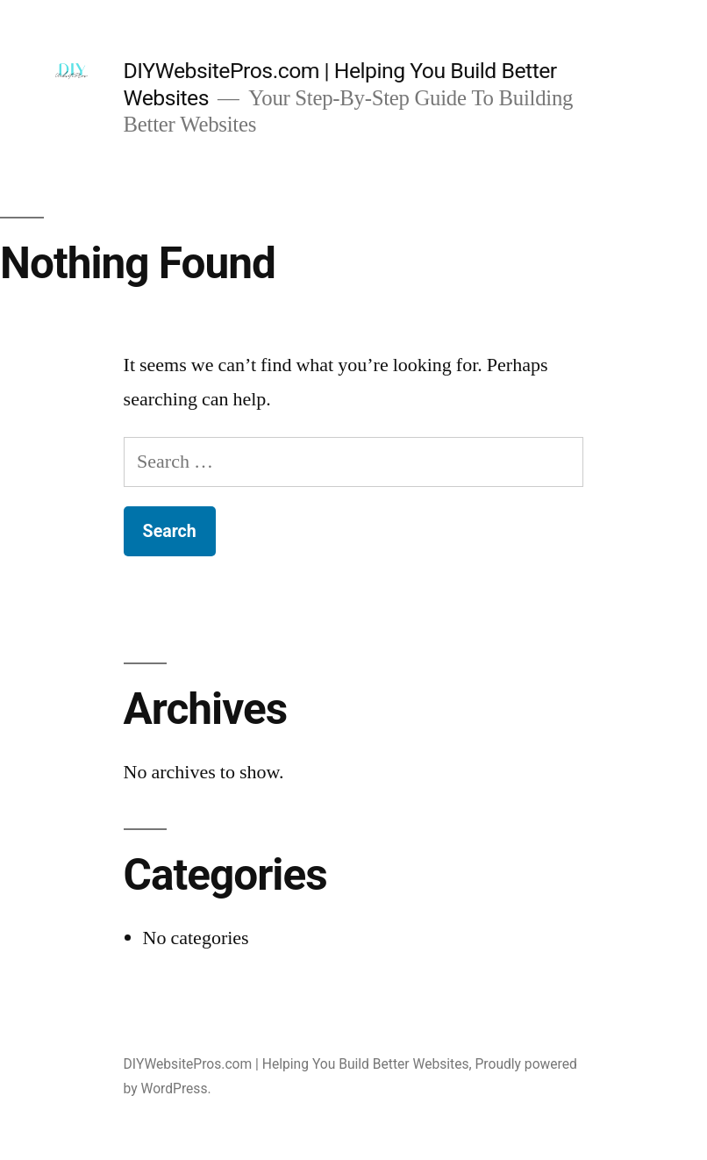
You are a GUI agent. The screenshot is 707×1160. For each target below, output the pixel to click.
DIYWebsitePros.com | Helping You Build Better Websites (296, 1064)
